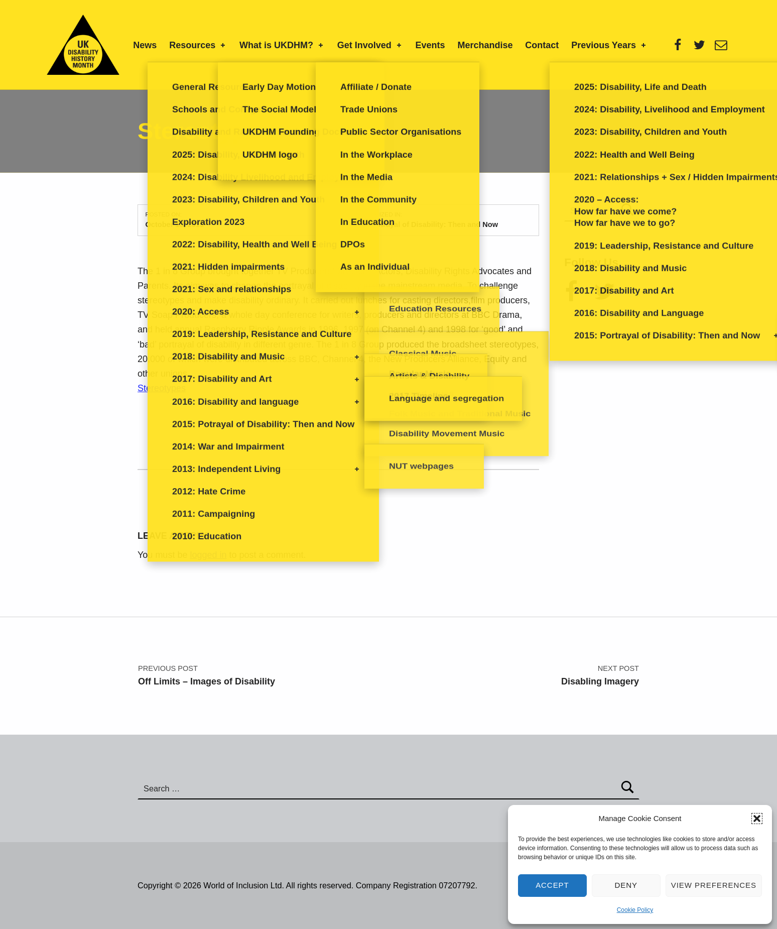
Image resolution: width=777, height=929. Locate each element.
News (145, 45)
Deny (626, 885)
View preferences (713, 885)
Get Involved (370, 45)
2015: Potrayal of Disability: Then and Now (424, 224)
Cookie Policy (635, 909)
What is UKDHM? (282, 45)
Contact (542, 45)
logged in (208, 555)
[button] (757, 819)
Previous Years (609, 45)
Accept (552, 885)
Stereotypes (162, 388)
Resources (198, 45)
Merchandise (484, 45)
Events (430, 45)
